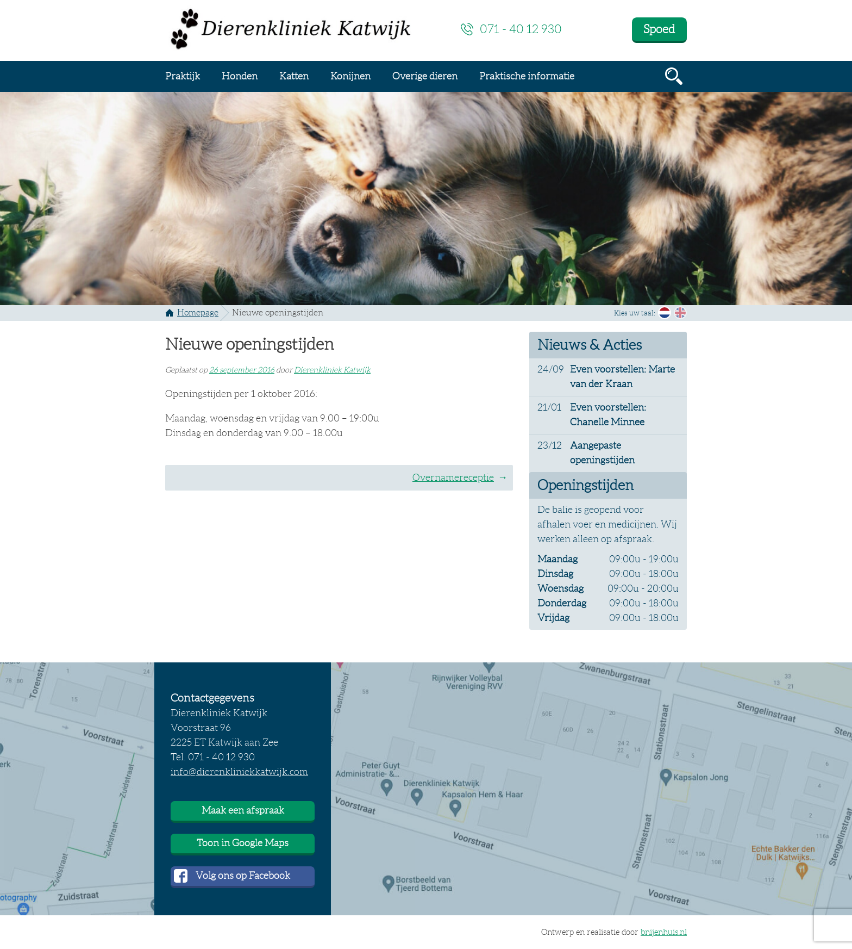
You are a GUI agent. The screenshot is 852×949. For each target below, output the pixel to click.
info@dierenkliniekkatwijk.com (239, 771)
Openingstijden (585, 485)
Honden (240, 76)
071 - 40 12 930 (521, 29)
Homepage (197, 312)
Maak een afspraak (243, 810)
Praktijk (182, 76)
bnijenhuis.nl (664, 932)
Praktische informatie (526, 76)
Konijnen (350, 76)
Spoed (659, 29)
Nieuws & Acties (589, 344)
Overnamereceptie (453, 477)
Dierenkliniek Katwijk (332, 369)
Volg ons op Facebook (243, 875)
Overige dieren (425, 76)
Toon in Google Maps (243, 843)
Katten (294, 76)
